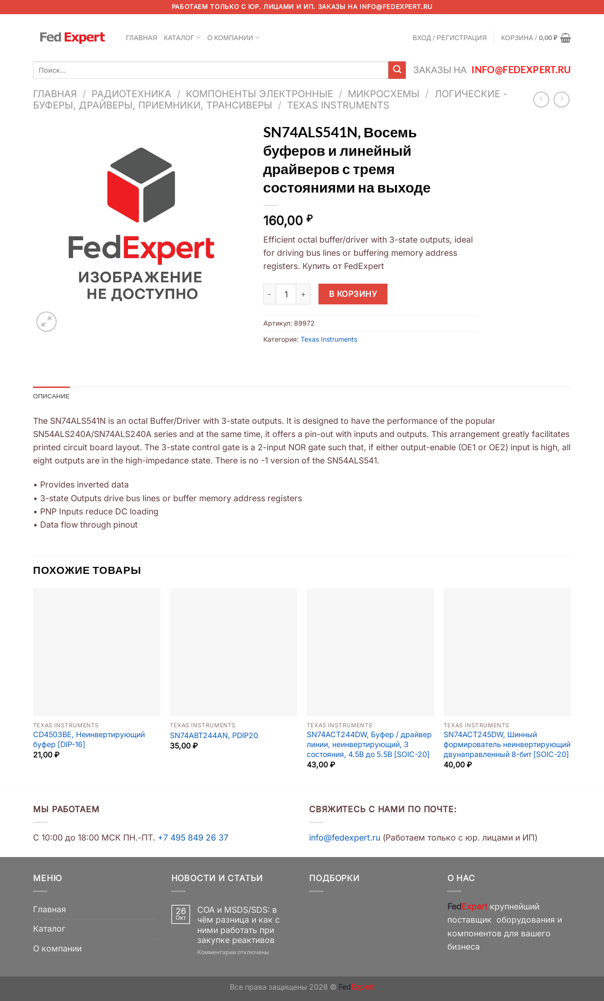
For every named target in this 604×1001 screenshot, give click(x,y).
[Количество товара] (286, 294)
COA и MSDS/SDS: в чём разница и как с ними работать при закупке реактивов (238, 925)
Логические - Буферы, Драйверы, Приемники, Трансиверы (270, 99)
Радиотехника (131, 94)
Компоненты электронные (259, 94)
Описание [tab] (52, 396)
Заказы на (492, 69)
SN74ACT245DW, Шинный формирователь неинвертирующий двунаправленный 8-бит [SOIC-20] (507, 745)
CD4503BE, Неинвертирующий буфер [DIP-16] (89, 740)
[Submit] (397, 70)
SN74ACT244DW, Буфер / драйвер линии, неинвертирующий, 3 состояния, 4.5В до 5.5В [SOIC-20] (369, 745)
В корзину (353, 294)
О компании (233, 37)
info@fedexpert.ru (396, 6)
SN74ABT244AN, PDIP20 (214, 736)
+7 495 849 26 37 (193, 838)
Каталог (182, 37)
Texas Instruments (338, 105)
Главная (142, 38)
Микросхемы (383, 94)
